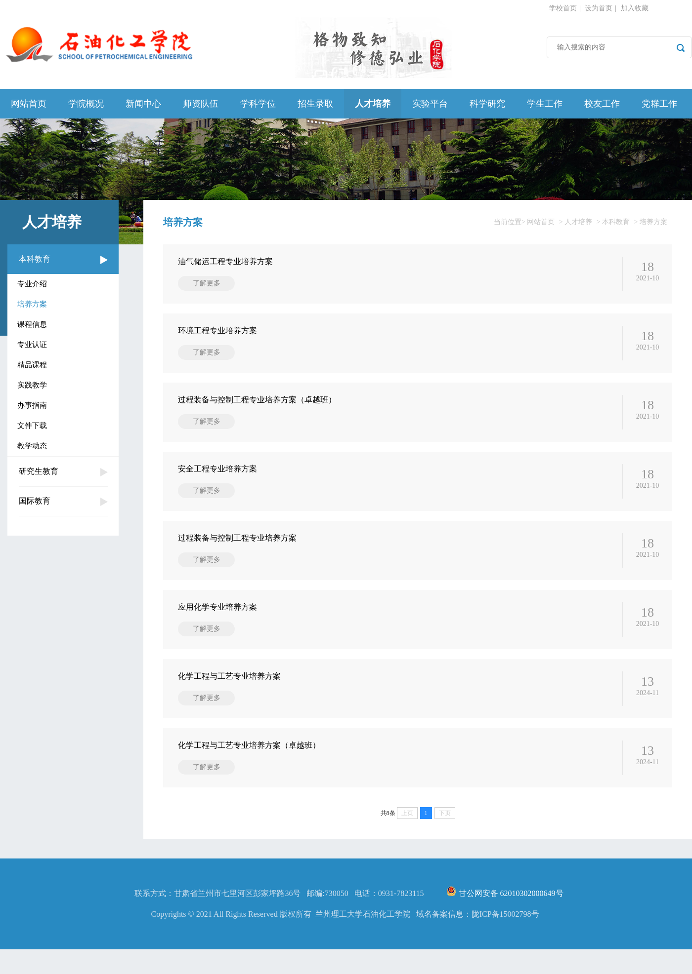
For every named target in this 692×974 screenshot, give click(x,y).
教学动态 (32, 446)
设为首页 (598, 8)
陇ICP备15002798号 (505, 939)
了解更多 (206, 283)
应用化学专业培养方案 (217, 607)
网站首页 (28, 104)
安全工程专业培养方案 (217, 469)
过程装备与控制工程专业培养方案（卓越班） (257, 399)
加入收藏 (635, 8)
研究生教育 (38, 471)
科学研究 (487, 104)
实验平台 (430, 104)
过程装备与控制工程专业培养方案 (237, 538)
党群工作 (659, 104)
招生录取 (315, 104)
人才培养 (372, 104)
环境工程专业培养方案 (217, 330)
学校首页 (563, 8)
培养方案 (32, 304)
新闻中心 (143, 104)
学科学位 (258, 104)
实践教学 (32, 385)
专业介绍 (32, 284)
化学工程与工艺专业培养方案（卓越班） (249, 745)
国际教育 (34, 501)
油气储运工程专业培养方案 (225, 261)
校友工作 (602, 104)
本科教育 (34, 259)
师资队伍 (200, 104)
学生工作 (544, 104)
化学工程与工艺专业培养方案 (229, 676)
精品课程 (32, 365)
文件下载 (32, 425)
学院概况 (86, 104)
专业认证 (32, 345)
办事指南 (32, 405)
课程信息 (32, 324)
